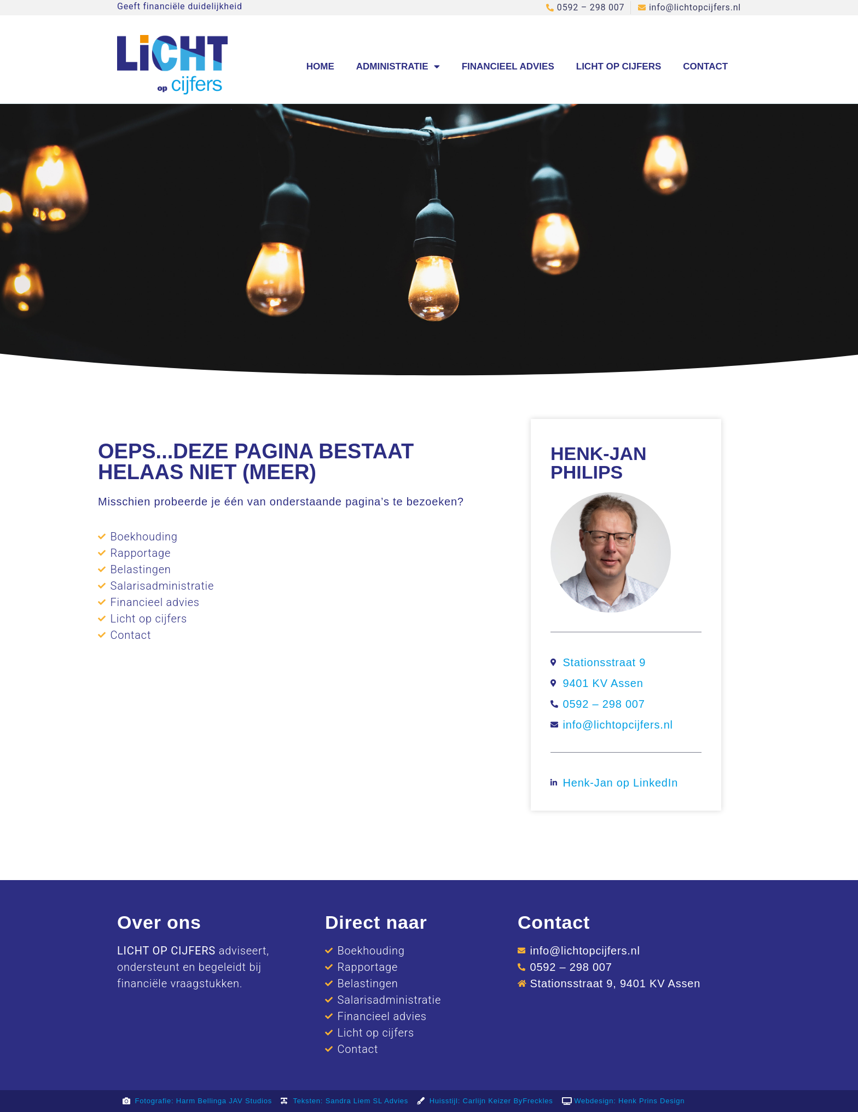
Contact (705, 66)
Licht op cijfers (619, 66)
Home (320, 66)
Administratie (398, 66)
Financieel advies (508, 66)
